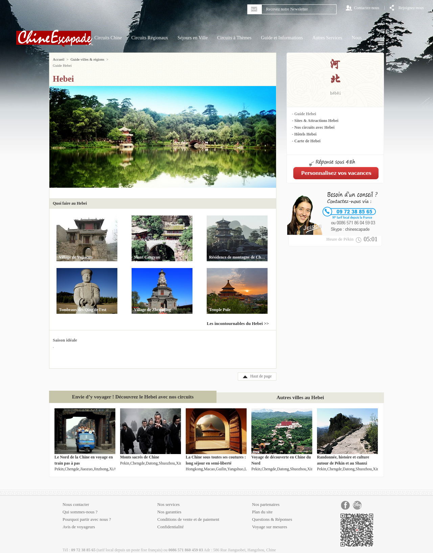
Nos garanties (169, 505)
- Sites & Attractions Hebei (315, 120)
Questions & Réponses (272, 513)
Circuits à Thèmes (234, 37)
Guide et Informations (282, 37)
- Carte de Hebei (306, 141)
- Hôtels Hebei (304, 134)
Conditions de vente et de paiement (188, 513)
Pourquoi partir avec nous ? (87, 513)
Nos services (168, 498)
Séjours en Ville (193, 37)
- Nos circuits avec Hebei (313, 127)
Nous (356, 37)
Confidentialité (170, 520)
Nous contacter (76, 498)
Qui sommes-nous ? (80, 505)
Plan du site (262, 505)
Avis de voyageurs (79, 520)
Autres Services (327, 37)
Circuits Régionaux (149, 37)
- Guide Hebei (304, 113)
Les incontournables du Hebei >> (238, 317)
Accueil (58, 59)
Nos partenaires (265, 498)
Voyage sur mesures (269, 520)
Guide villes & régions (87, 59)
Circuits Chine (108, 37)
